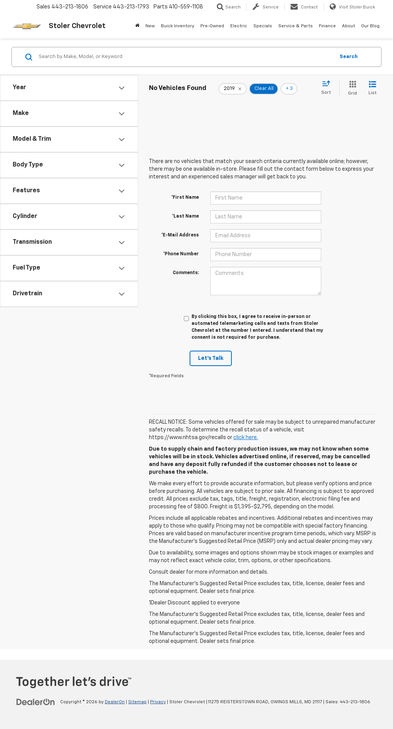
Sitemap (137, 702)
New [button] (150, 26)
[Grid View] (351, 88)
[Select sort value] (328, 88)
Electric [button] (238, 26)
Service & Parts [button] (295, 26)
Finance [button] (327, 26)
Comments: (186, 273)
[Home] (137, 26)
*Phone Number (181, 254)
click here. (245, 437)
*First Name (185, 197)
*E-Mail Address (180, 235)
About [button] (348, 26)
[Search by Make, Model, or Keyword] (185, 57)
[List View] (372, 88)
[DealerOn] (35, 701)
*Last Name (185, 216)
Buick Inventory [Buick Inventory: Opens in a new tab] (177, 26)
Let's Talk (210, 358)
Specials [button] (262, 26)
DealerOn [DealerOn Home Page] (115, 702)
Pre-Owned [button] (212, 26)
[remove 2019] (232, 89)
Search (349, 56)
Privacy (158, 702)
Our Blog (370, 26)
